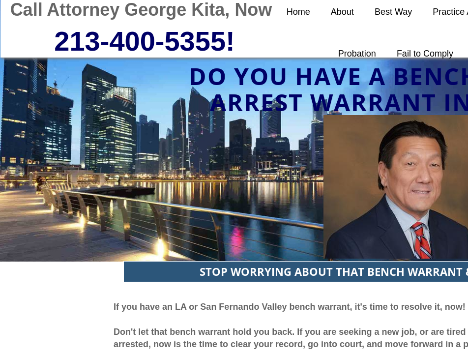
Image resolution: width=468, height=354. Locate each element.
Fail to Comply (425, 54)
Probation (357, 54)
